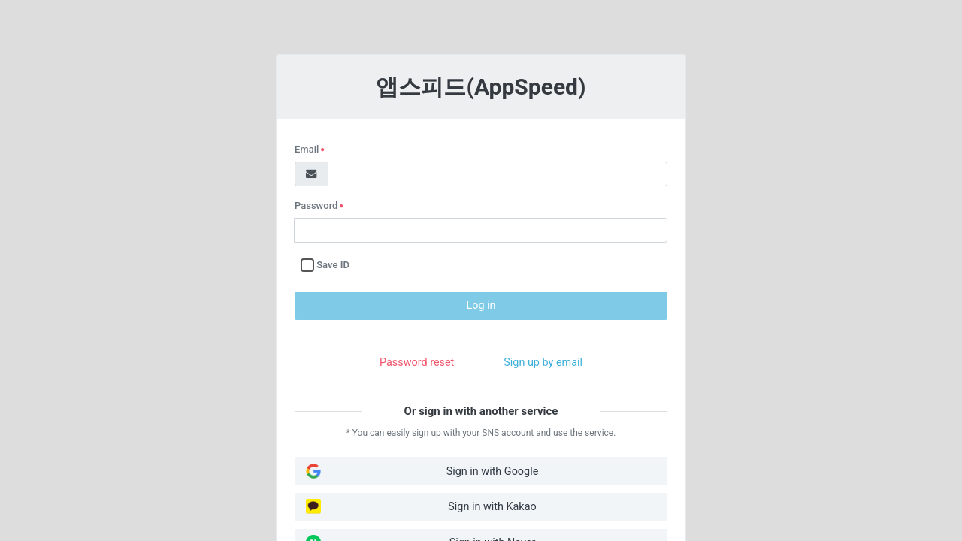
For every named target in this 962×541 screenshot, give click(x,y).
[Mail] (311, 174)
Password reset (417, 362)
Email (326, 150)
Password (326, 206)
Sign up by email (543, 362)
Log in (480, 305)
